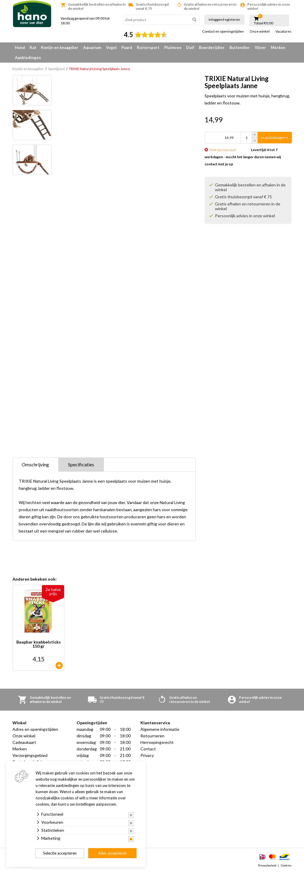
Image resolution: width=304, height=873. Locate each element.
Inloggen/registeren (224, 19)
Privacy (147, 755)
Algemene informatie (159, 729)
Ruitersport (148, 47)
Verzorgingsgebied (30, 755)
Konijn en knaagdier (59, 47)
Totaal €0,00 (263, 23)
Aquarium (92, 47)
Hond (20, 47)
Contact (148, 748)
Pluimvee (172, 47)
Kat (33, 47)
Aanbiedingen (28, 57)
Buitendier (239, 47)
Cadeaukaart (24, 742)
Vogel (111, 47)
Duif (190, 47)
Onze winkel (260, 31)
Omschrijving (35, 464)
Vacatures (284, 31)
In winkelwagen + (274, 137)
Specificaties (81, 464)
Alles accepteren (112, 853)
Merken (278, 47)
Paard (126, 47)
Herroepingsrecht (157, 742)
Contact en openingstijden (223, 31)
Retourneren (152, 735)
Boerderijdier (212, 47)
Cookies (286, 865)
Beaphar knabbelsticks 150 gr (38, 644)
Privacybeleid (267, 865)
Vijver (260, 47)
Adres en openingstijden (35, 729)
